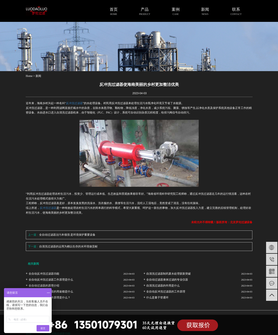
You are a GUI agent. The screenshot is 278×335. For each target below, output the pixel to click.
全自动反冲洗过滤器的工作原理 (165, 291)
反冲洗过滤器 (74, 103)
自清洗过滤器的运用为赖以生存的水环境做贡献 (68, 246)
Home (29, 76)
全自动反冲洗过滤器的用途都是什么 (51, 291)
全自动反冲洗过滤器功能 (44, 273)
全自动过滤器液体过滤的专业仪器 (167, 279)
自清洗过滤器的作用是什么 (163, 285)
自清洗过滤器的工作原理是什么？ (49, 297)
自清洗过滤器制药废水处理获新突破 (168, 273)
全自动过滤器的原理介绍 (44, 285)
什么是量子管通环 (157, 297)
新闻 (38, 76)
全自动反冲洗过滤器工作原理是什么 (51, 279)
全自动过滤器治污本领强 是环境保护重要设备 (67, 234)
